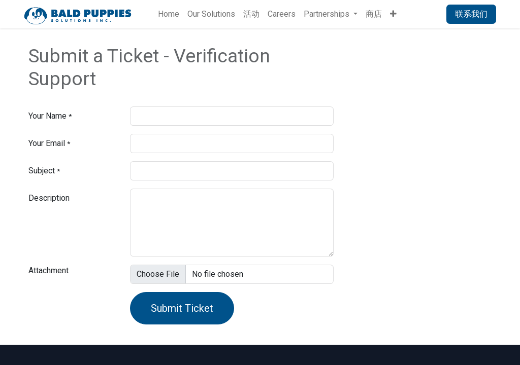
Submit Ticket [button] (182, 308)
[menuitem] (168, 14)
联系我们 (471, 14)
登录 (425, 14)
